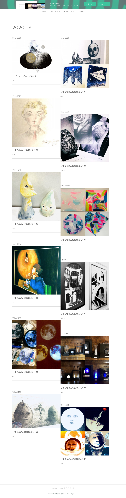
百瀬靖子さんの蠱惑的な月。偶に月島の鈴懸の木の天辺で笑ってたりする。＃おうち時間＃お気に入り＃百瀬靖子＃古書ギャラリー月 (84, 465)
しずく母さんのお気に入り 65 (73, 166)
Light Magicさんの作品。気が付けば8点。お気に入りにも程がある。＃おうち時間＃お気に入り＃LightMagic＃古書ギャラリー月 (84, 393)
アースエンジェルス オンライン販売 (62, 12)
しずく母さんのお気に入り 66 (25, 150)
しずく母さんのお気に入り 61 (73, 314)
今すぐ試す (90, 4)
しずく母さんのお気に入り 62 (25, 298)
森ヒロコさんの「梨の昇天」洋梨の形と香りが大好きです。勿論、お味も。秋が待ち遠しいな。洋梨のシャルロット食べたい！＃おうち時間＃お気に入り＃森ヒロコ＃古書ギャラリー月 (36, 439)
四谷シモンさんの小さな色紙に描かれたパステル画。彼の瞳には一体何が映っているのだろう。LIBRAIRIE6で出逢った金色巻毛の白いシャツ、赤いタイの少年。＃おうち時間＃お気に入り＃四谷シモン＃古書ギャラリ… (36, 157)
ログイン (104, 4)
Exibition (81, 12)
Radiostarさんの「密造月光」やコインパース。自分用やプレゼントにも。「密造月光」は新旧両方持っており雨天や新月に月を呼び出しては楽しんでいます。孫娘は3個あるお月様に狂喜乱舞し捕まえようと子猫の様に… (36, 379)
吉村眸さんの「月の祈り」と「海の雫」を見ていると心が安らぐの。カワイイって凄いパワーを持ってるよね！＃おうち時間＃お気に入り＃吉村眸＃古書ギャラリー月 (36, 231)
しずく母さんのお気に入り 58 (25, 432)
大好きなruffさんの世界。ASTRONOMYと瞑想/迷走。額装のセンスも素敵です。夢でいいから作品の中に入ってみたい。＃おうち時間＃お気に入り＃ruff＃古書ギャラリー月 (85, 320)
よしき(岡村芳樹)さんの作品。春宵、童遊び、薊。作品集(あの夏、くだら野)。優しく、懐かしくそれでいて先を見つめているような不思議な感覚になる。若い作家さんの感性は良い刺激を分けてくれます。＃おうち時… (84, 246)
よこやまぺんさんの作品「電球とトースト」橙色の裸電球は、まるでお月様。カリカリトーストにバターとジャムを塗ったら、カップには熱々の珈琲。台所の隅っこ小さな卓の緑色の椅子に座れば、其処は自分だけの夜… (36, 305)
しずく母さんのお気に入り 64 (25, 224)
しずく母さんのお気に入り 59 (73, 388)
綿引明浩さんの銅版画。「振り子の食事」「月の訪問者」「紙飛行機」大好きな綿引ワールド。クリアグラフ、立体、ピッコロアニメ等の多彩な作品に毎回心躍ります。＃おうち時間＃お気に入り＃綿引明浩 (84, 98)
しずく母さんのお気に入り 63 (73, 240)
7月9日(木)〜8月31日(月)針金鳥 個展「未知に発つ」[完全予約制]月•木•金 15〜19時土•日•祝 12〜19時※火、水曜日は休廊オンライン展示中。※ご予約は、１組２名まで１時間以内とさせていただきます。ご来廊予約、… (36, 83)
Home (44, 12)
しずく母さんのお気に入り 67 (73, 92)
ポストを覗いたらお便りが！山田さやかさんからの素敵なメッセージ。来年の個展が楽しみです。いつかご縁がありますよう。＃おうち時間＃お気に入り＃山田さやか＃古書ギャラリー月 (84, 172)
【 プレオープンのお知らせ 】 (25, 76)
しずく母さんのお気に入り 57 (73, 459)
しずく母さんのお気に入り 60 (25, 372)
